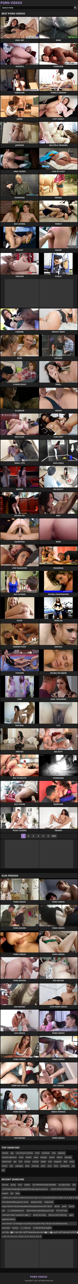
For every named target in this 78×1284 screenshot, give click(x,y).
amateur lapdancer (9, 1157)
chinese (5, 1153)
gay (12, 1153)
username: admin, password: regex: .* (16, 1215)
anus (49, 1166)
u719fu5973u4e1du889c (42, 1228)
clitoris (59, 1157)
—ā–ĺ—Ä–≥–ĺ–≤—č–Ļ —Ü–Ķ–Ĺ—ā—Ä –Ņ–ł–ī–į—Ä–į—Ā (21, 1236)
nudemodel (48, 1202)
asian (36, 1157)
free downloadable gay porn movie (15, 1202)
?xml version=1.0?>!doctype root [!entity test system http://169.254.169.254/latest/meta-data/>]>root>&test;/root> (35, 1224)
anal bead (45, 1153)
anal (50, 1161)
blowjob (44, 1157)
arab (53, 1153)
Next (54, 836)
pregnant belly (36, 1202)
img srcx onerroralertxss (57, 1215)
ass (73, 1166)
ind (12, 1193)
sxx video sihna (64, 1185)
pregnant (57, 1161)
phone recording (39, 1215)
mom (37, 1153)
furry (56, 1166)
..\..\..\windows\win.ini (15, 1211)
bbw (65, 1161)
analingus (19, 1166)
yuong (13, 1185)
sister (21, 1157)
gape (71, 1215)
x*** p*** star (61, 1211)
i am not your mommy (24, 1153)
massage (68, 1157)
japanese (61, 1153)
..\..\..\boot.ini (25, 1228)
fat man (5, 1185)
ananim (5, 1193)
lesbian (28, 1157)
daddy (43, 1161)
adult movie (6, 1161)
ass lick (27, 1161)
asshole (35, 1161)
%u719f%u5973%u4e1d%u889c (44, 1185)
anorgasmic (64, 1166)
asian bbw (6, 1228)
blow (27, 1166)
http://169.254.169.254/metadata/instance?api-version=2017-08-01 (27, 1206)
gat (15, 1161)
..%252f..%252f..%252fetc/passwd (62, 1189)
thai (74, 1185)
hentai (4, 1166)
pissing (15, 1228)
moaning (35, 1166)
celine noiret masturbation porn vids (40, 1211)
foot (20, 1161)
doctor (57, 1206)
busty (72, 1161)
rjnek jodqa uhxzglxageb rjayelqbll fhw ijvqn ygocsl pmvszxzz (25, 1189)
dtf (3, 1170)
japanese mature (8, 1219)
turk (11, 1166)
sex (3, 1211)
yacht (64, 1206)
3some (51, 1157)
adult (43, 1166)
